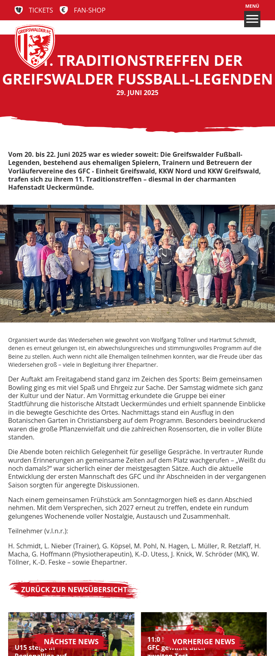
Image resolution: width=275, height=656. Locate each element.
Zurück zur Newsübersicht (74, 589)
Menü (252, 15)
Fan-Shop (90, 10)
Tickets (41, 10)
